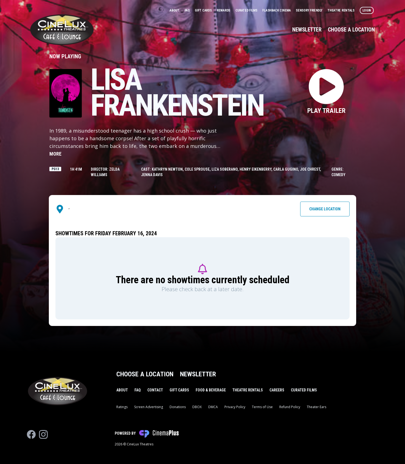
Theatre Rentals (341, 10)
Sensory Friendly (309, 10)
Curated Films (246, 10)
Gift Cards (203, 10)
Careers (276, 390)
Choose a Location (351, 29)
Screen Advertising (148, 407)
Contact (155, 390)
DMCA (213, 407)
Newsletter (306, 29)
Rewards (224, 10)
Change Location (325, 209)
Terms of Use (262, 407)
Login (366, 10)
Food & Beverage (211, 390)
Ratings (122, 407)
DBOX (197, 407)
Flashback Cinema (276, 10)
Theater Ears (316, 407)
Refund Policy (289, 407)
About (175, 10)
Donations (178, 407)
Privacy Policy (234, 407)
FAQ (188, 10)
